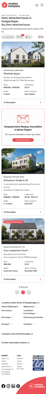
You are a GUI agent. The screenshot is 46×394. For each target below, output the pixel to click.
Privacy (20, 364)
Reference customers (5, 373)
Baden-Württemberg (9, 15)
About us (5, 358)
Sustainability (7, 369)
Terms (19, 361)
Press (3, 361)
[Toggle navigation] (42, 5)
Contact (20, 358)
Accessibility (6, 366)
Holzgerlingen (24, 15)
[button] (23, 127)
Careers (4, 364)
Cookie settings (20, 368)
